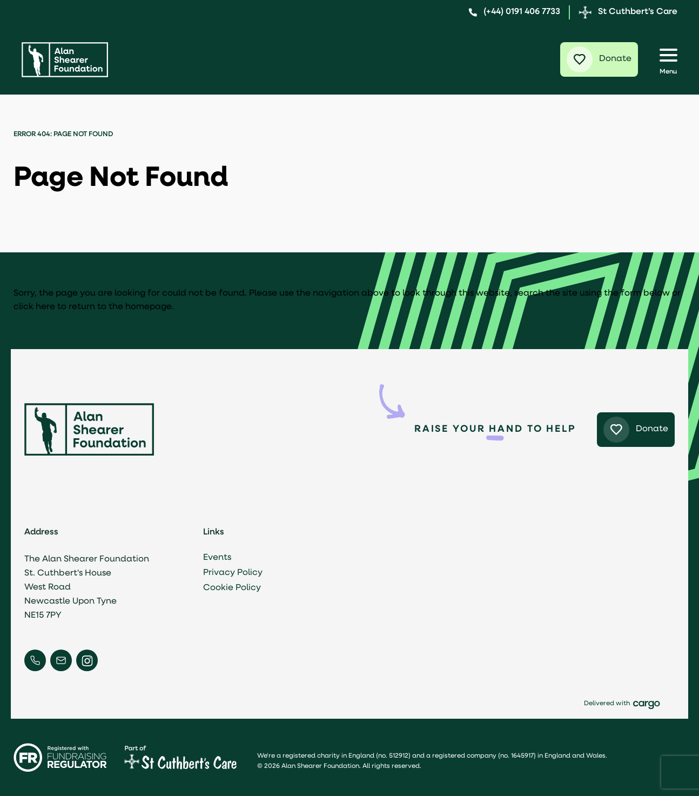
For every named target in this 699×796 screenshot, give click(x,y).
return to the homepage (120, 307)
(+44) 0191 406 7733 (514, 12)
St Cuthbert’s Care (628, 12)
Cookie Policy (235, 588)
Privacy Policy (236, 572)
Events (221, 557)
